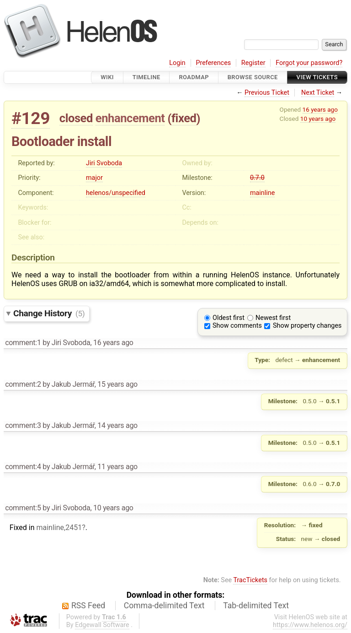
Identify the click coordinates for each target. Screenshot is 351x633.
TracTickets (250, 580)
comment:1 (23, 342)
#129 (30, 118)
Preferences (213, 63)
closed (76, 118)
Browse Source (253, 77)
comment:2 (23, 384)
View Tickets (317, 77)
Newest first (273, 318)
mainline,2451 (59, 527)
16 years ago (320, 109)
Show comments (237, 326)
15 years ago (117, 384)
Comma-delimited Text (164, 605)
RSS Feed (88, 605)
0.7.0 (257, 178)
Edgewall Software (102, 625)
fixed (184, 118)
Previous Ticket (267, 93)
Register (253, 63)
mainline (262, 193)
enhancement (130, 118)
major (94, 178)
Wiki (107, 77)
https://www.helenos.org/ (310, 625)
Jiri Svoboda (104, 163)
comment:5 (23, 507)
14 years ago (117, 425)
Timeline (146, 77)
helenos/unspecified (115, 193)
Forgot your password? (309, 63)
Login (177, 63)
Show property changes (307, 326)
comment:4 (23, 466)
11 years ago (117, 466)
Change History (49, 313)
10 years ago (317, 118)
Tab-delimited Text (256, 605)
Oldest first (229, 318)
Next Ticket (317, 93)
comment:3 (23, 425)
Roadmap (194, 77)
